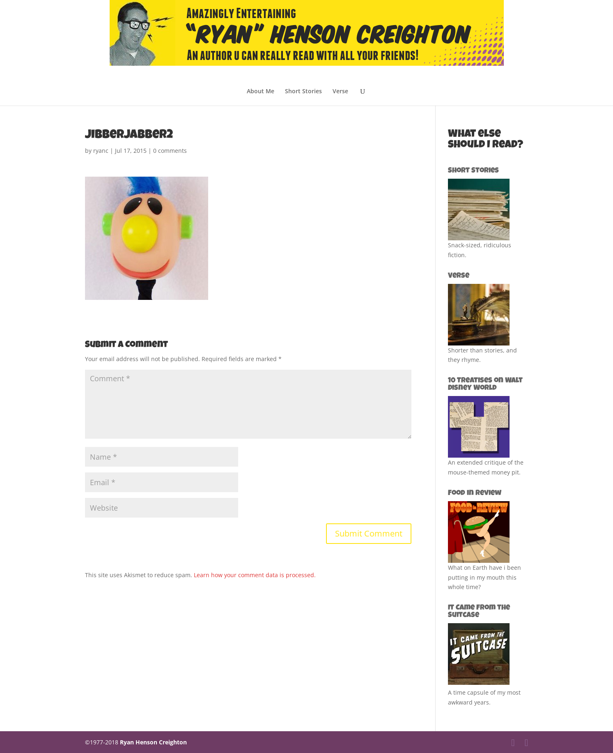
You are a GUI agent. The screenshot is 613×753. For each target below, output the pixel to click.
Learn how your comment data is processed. (255, 575)
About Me (260, 91)
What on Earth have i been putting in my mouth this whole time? (484, 577)
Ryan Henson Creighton (153, 742)
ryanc (100, 150)
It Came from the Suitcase (479, 611)
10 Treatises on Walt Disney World (485, 384)
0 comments (170, 150)
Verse (340, 91)
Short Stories (303, 91)
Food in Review (474, 493)
